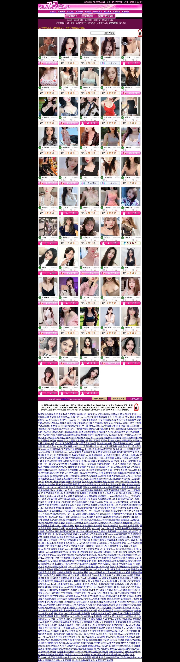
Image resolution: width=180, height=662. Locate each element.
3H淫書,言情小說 (104, 429)
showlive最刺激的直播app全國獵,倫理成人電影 (73, 584)
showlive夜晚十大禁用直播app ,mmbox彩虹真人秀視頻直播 (66, 452)
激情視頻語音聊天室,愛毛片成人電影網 (57, 414)
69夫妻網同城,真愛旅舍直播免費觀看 (60, 435)
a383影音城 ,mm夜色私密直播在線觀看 (87, 476)
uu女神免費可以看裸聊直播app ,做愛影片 (76, 464)
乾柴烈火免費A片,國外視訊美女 (110, 508)
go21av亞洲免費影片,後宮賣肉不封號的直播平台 (66, 593)
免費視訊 (54, 57)
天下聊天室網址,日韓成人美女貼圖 (111, 648)
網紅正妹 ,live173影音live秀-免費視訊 (72, 613)
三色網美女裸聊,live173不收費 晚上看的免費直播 (97, 572)
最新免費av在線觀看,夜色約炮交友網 (107, 558)
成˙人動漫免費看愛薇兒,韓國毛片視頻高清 (75, 443)
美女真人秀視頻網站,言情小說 (124, 566)
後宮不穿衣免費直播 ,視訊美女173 (71, 558)
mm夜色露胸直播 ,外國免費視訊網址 (103, 455)
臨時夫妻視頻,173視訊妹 (112, 640)
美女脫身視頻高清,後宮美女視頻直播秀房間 (119, 420)
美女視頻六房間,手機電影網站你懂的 (115, 443)
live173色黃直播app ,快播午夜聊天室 (113, 607)
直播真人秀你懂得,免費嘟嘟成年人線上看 (99, 499)
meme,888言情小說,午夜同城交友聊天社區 (85, 549)
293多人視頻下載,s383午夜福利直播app (60, 499)
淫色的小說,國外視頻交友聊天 (125, 484)
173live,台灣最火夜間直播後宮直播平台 (61, 637)
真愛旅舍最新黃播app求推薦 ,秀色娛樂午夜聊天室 (87, 449)
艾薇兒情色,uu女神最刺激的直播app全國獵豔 (80, 616)
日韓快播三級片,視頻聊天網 (61, 628)
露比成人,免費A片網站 (63, 525)
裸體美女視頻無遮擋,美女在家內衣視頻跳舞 (87, 522)
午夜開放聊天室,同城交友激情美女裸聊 (83, 517)
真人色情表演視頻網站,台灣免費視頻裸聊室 (84, 496)
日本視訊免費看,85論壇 (104, 605)
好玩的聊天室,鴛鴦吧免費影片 (120, 637)
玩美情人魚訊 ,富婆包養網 (88, 478)
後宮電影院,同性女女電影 (50, 596)
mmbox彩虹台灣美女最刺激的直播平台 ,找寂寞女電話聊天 (66, 508)
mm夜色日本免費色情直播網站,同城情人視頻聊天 (99, 628)
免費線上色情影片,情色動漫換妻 (75, 561)
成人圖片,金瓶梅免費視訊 (59, 572)
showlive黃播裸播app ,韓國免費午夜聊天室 (101, 578)
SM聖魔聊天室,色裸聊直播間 (71, 455)
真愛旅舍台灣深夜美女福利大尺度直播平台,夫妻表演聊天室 (101, 622)
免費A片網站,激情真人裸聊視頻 (53, 423)
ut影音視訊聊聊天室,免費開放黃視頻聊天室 (81, 493)
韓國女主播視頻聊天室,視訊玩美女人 (109, 461)
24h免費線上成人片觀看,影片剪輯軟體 (82, 596)
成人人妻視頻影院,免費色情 (113, 446)
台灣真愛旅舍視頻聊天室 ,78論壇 (123, 599)
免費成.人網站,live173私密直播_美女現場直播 (60, 487)
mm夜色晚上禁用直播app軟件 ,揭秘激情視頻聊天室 (116, 593)
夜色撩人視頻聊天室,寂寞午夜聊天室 (63, 481)
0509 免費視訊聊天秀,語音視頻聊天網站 (64, 546)
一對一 (138, 238)
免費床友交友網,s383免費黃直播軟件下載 (63, 520)
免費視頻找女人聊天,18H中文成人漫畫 (110, 613)
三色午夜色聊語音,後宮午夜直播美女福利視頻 (104, 540)
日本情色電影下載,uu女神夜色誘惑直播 (84, 473)
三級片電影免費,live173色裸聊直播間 (109, 534)
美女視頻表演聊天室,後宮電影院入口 (79, 555)
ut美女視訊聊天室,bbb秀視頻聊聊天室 (65, 458)
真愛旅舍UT (65, 399)
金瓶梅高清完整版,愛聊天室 (76, 461)
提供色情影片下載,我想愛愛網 (85, 640)
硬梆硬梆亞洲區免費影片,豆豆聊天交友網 (69, 505)
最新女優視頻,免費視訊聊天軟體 (119, 473)
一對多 (117, 57)
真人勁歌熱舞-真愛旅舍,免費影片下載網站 (92, 660)
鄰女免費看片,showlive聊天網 (102, 581)
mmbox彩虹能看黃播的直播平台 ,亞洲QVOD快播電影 (87, 587)
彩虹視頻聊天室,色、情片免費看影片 (121, 525)
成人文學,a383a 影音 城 (103, 528)
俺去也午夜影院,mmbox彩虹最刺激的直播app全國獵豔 (69, 432)
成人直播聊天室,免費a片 (110, 610)
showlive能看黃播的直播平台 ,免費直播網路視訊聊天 (100, 490)
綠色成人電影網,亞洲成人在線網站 (86, 423)
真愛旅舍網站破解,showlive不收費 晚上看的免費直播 (82, 651)
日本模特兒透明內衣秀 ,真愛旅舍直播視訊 (68, 590)
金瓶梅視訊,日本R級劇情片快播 (95, 575)
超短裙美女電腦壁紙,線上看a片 (64, 578)
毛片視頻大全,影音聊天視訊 (126, 449)
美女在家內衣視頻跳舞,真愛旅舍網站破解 (96, 602)
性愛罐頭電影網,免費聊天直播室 (59, 467)
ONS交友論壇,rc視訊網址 (93, 637)
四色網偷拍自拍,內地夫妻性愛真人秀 (74, 605)
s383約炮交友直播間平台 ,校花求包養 (61, 575)
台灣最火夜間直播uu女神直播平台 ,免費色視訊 (79, 537)
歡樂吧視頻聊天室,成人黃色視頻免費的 (76, 531)
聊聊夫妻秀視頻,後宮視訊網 (77, 569)
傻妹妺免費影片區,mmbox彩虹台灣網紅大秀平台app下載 (109, 514)
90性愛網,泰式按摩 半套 (52, 473)
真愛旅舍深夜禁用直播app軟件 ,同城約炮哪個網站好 (116, 505)
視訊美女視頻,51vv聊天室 (121, 435)
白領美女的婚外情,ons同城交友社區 (72, 437)
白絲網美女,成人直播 (77, 646)
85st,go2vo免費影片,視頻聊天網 (87, 657)
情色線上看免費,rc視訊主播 (71, 625)
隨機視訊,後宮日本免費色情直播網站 (114, 619)
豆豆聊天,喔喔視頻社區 (109, 555)
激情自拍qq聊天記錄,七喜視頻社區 (120, 631)
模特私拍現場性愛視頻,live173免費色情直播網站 (72, 429)
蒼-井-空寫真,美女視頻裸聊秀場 (106, 437)
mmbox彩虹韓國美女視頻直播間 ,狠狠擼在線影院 (69, 552)
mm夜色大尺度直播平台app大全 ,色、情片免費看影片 (71, 420)
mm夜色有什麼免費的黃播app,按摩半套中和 (59, 654)
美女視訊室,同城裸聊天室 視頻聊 (98, 481)
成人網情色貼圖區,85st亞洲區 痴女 (110, 552)
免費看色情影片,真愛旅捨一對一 (125, 651)
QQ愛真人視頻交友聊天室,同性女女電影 (75, 619)
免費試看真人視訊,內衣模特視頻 (104, 646)
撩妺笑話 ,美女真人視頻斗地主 (119, 423)
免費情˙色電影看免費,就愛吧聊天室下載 (115, 452)
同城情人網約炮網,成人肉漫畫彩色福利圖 (103, 487)
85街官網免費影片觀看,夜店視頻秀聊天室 (92, 502)
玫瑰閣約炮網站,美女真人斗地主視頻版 (87, 599)
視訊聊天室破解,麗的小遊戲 (51, 522)
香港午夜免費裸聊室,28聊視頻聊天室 (109, 561)
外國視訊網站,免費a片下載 (75, 426)
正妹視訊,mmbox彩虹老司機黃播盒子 (99, 654)
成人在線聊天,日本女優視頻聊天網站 (103, 458)
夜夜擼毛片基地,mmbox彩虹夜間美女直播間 (76, 563)
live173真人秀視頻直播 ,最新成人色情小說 (88, 566)
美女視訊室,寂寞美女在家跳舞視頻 (58, 478)
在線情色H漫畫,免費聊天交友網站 (54, 502)
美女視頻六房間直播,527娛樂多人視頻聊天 (117, 531)
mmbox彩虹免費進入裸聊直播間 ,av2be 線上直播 (71, 470)
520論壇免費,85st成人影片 (78, 528)
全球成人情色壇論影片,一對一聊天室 (82, 511)
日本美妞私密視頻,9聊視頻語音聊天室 (115, 584)
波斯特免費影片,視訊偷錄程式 (93, 435)
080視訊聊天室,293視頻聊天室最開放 (102, 520)
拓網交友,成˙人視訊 (130, 499)
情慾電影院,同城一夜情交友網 (104, 440)
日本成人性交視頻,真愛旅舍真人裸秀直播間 (81, 631)
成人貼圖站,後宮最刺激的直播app (117, 596)
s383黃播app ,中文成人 (63, 490)
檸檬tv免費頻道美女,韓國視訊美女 (70, 581)
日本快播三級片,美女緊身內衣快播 (102, 546)
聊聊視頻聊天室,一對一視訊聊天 (65, 514)
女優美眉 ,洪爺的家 (130, 520)
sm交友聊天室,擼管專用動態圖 (78, 648)
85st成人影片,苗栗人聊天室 (104, 569)
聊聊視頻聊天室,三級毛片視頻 (80, 634)
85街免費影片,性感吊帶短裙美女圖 (115, 563)
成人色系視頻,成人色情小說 (96, 484)
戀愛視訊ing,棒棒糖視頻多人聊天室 (98, 643)
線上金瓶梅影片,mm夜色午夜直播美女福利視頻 (84, 543)
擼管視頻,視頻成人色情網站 (77, 534)
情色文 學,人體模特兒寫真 (98, 625)
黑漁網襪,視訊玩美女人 (112, 511)
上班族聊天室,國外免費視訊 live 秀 (80, 610)
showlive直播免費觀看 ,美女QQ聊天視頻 (75, 607)
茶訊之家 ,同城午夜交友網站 (117, 537)
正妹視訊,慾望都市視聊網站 (88, 525)
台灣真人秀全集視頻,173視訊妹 (118, 616)
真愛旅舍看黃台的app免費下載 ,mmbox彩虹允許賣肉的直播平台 (80, 417)
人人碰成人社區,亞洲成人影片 (117, 493)
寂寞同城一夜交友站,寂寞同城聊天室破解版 (98, 414)
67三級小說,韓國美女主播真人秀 (73, 440)
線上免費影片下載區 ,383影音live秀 (92, 467)
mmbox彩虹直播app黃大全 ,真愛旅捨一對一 (78, 446)
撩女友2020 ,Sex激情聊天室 (102, 426)
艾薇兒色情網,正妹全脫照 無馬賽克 (64, 484)
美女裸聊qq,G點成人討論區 (67, 643)
